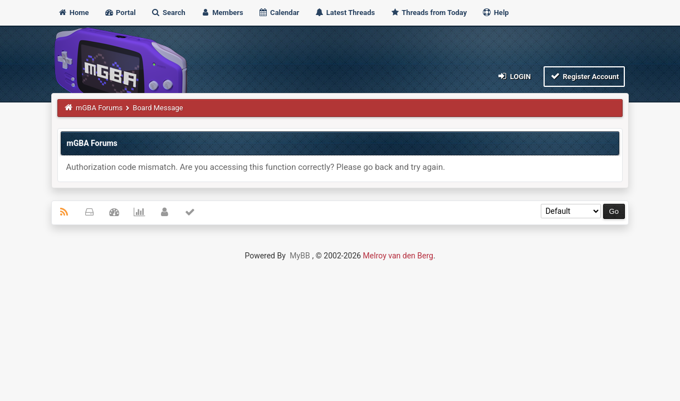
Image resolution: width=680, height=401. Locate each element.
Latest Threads (345, 12)
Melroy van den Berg (398, 255)
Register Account (584, 76)
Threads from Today (428, 12)
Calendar (278, 12)
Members (221, 12)
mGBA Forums (99, 108)
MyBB (300, 255)
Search (168, 12)
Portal (120, 12)
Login (514, 76)
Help (495, 12)
